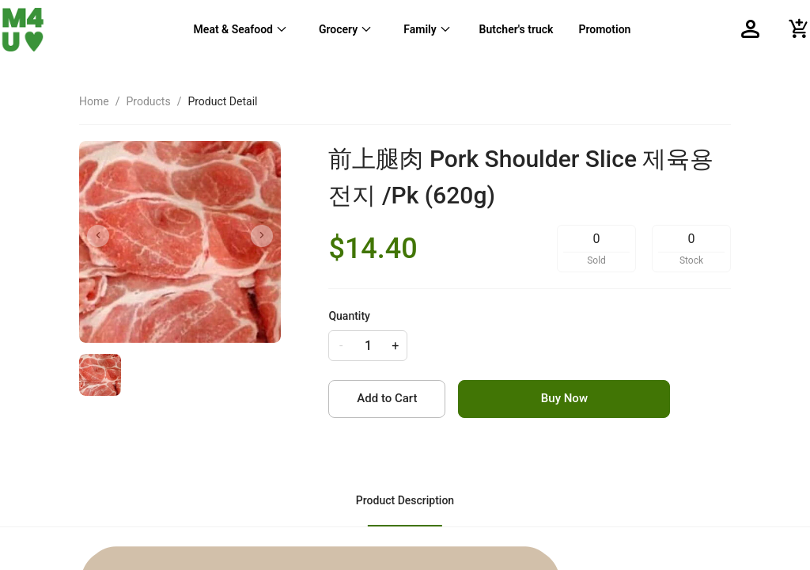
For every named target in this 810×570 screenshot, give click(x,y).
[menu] (410, 29)
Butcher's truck (516, 29)
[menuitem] (240, 29)
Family (419, 29)
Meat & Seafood (233, 29)
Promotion (604, 29)
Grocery (338, 29)
